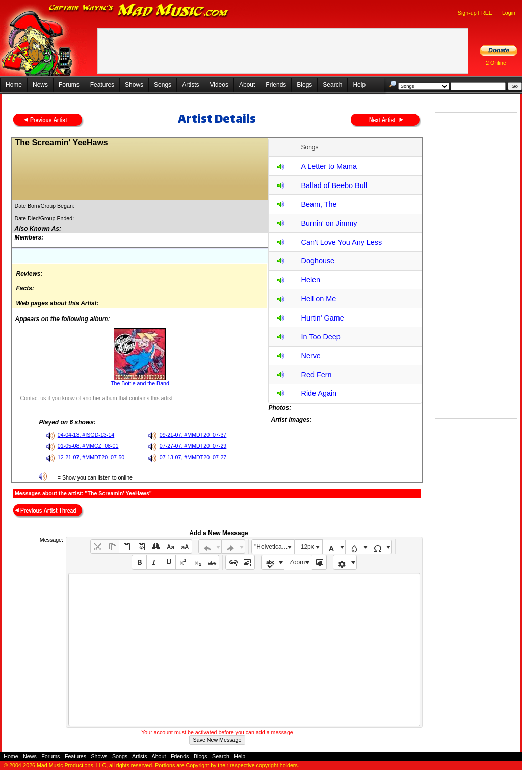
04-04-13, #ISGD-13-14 (86, 435)
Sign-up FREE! (476, 13)
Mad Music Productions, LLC (71, 765)
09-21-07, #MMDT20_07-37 (193, 435)
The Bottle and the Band (140, 383)
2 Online (496, 63)
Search (332, 84)
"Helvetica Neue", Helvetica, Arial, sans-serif (274, 546)
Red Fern (316, 374)
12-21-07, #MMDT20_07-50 (91, 457)
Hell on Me (318, 299)
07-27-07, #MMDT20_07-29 (193, 446)
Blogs (304, 84)
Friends (276, 84)
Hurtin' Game (322, 318)
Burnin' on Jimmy (329, 223)
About (247, 84)
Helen (310, 280)
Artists (190, 84)
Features (102, 84)
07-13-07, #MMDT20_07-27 (193, 457)
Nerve (310, 356)
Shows (134, 84)
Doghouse (317, 261)
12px (307, 546)
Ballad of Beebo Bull (334, 185)
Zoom (297, 562)
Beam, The (318, 204)
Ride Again (318, 393)
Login (508, 13)
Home (14, 84)
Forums (69, 84)
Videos (219, 84)
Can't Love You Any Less (341, 242)
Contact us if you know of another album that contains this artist (96, 398)
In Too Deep (320, 337)
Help (359, 84)
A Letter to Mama (329, 166)
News (40, 84)
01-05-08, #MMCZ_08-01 (88, 446)
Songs (162, 84)
